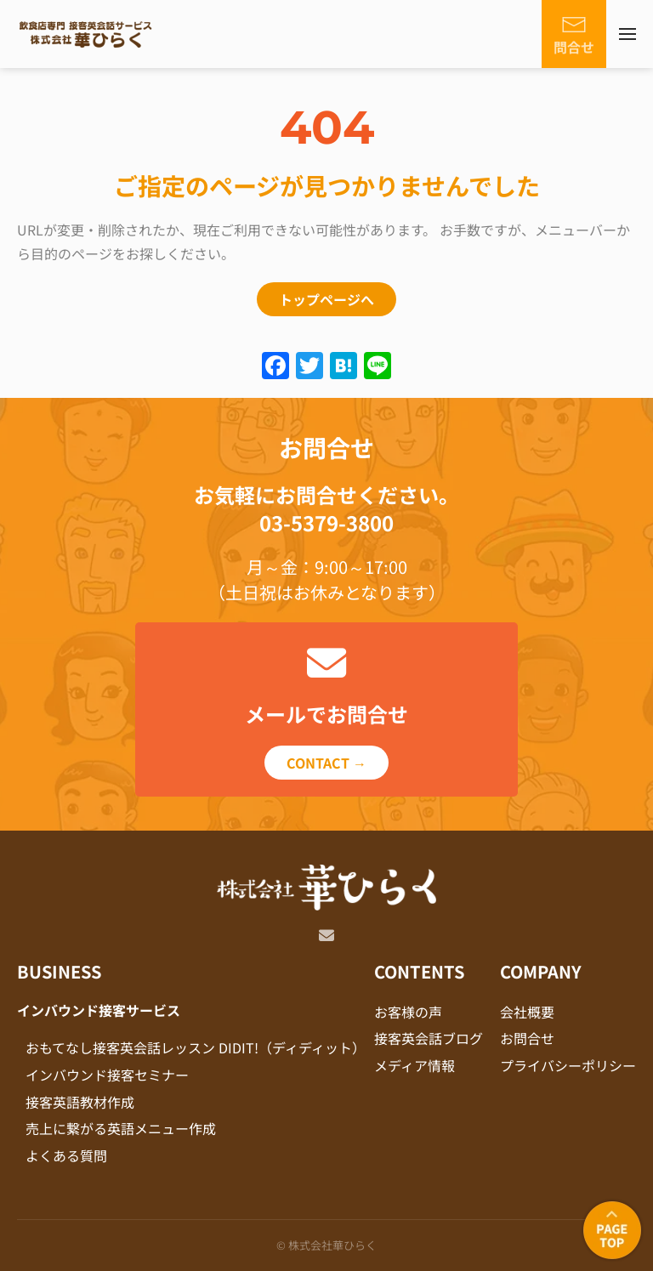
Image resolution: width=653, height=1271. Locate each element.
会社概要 (527, 1011)
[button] (627, 34)
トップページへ (326, 299)
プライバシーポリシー (568, 1065)
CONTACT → (326, 762)
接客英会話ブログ (428, 1038)
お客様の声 (408, 1011)
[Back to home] (85, 34)
